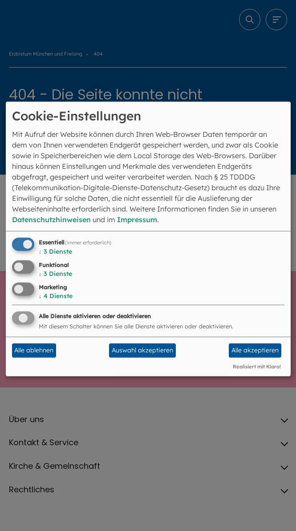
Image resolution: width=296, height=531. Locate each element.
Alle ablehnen (33, 350)
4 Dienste (56, 296)
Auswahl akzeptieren (142, 350)
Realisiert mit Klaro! (257, 366)
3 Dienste (55, 252)
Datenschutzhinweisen (51, 219)
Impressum (137, 219)
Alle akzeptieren (255, 350)
